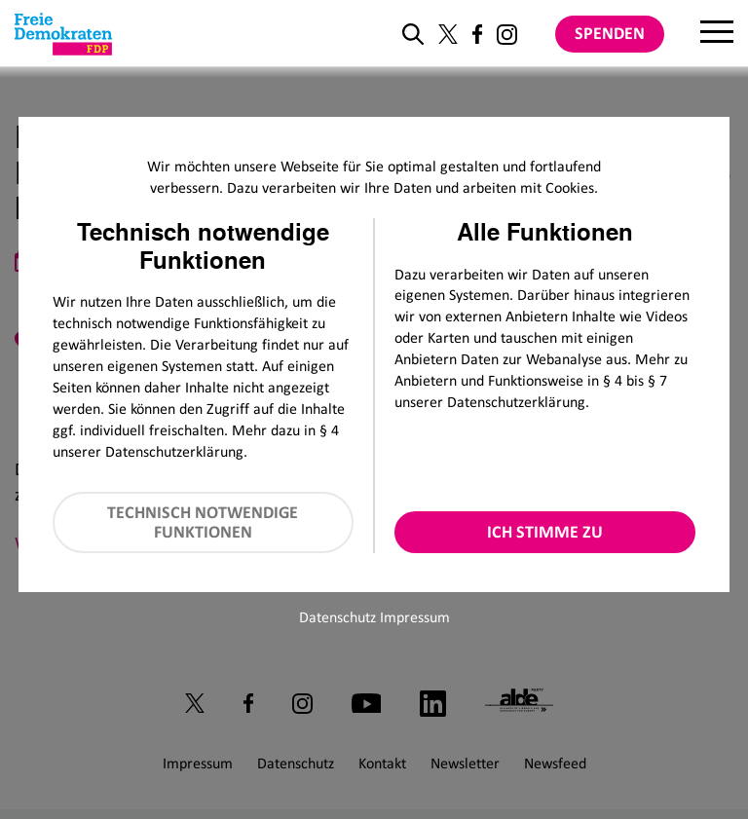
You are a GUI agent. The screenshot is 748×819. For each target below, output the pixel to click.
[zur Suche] (413, 34)
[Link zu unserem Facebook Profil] (477, 34)
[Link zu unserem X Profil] (448, 34)
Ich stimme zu (545, 531)
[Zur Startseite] (63, 34)
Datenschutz (337, 617)
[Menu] (716, 34)
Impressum (415, 617)
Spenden (610, 33)
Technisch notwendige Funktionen (202, 522)
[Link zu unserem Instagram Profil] (507, 34)
